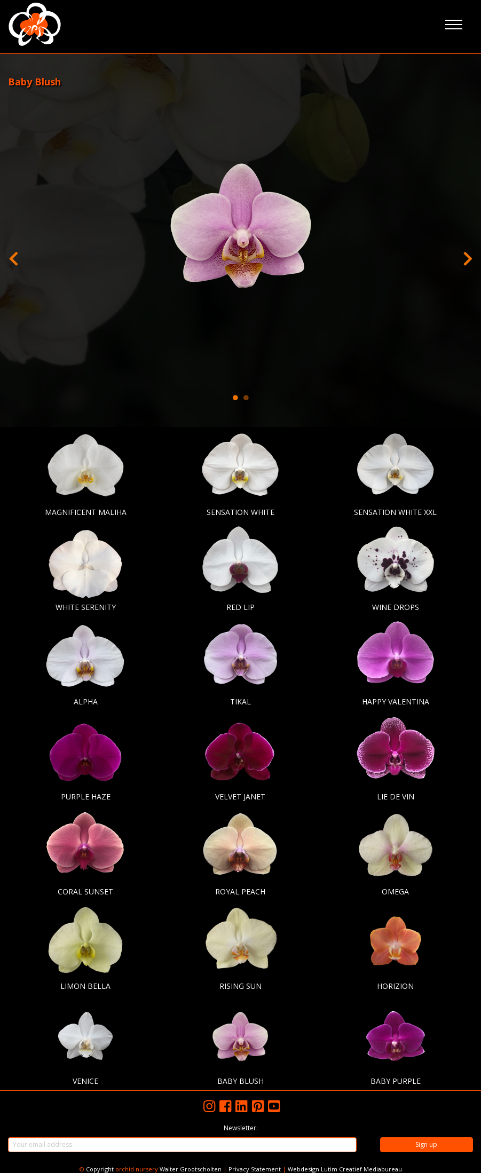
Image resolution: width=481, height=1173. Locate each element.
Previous (13, 256)
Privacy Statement (254, 1169)
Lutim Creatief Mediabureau (361, 1169)
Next (467, 256)
